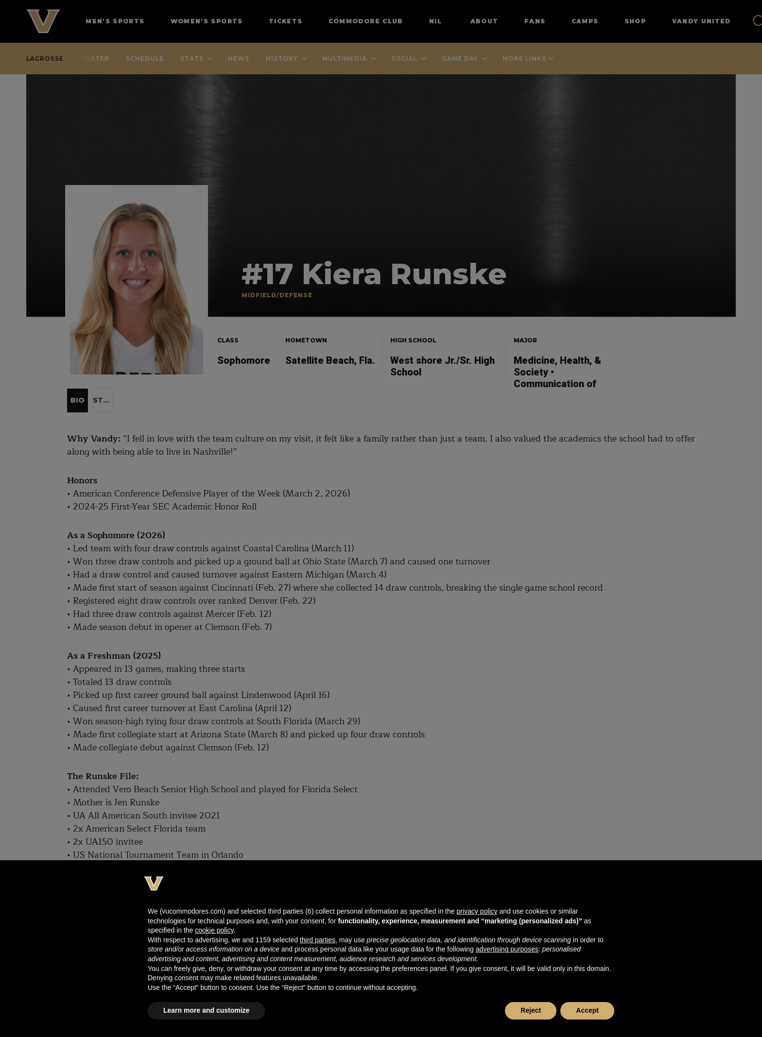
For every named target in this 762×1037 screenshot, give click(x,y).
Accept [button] (587, 1010)
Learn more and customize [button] (206, 1010)
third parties (317, 940)
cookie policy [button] (214, 930)
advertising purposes (507, 949)
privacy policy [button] (476, 911)
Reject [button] (530, 1010)
